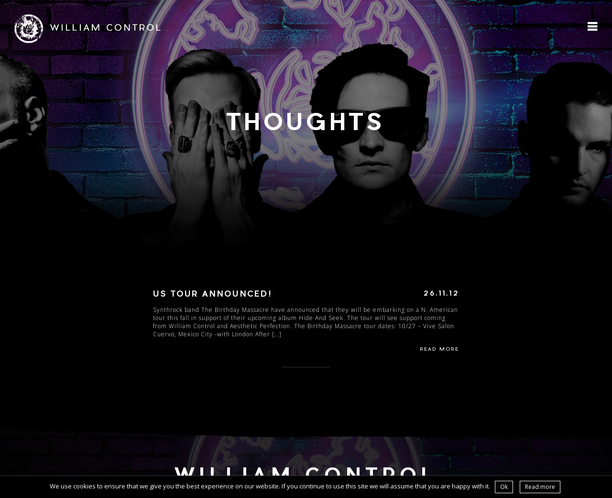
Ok (504, 487)
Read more (540, 487)
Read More (439, 349)
